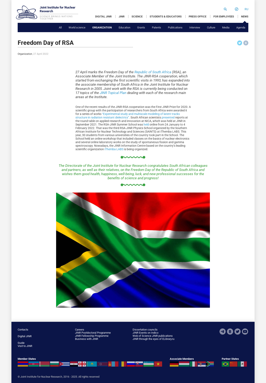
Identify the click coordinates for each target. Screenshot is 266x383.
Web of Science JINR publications (153, 335)
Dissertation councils (145, 329)
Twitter (237, 331)
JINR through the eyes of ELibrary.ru (153, 338)
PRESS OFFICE (197, 16)
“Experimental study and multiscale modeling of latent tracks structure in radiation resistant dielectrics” (127, 115)
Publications (175, 27)
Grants (141, 27)
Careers (79, 329)
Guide (21, 342)
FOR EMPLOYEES (223, 16)
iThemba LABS (114, 149)
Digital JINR (25, 336)
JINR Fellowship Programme (91, 335)
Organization (102, 27)
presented (168, 117)
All (60, 27)
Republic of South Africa (152, 72)
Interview (194, 27)
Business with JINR (86, 338)
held (146, 124)
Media (225, 27)
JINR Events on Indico (145, 332)
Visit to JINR (25, 346)
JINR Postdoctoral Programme (93, 332)
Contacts (23, 329)
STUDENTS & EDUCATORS (166, 16)
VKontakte (230, 331)
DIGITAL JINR (103, 16)
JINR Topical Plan (113, 93)
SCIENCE (137, 16)
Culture (211, 27)
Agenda (240, 27)
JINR (121, 16)
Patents (156, 27)
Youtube (245, 331)
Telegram (222, 331)
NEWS (244, 16)
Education (124, 27)
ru (246, 9)
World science (77, 27)
